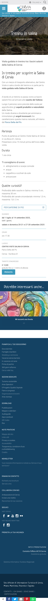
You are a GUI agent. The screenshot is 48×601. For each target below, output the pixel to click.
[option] (24, 308)
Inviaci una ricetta (9, 498)
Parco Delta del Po (13, 122)
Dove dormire (7, 349)
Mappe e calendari (9, 411)
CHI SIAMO (17, 591)
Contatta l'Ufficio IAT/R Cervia (34, 551)
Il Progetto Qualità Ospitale (12, 388)
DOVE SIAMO (28, 591)
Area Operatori (7, 384)
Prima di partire (8, 364)
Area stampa (7, 397)
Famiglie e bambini (9, 352)
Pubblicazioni (7, 408)
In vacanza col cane (9, 361)
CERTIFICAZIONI (10, 594)
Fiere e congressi (8, 391)
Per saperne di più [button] (14, 207)
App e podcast (7, 417)
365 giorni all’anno (9, 367)
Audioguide (6, 414)
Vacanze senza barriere (11, 358)
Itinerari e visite (24, 39)
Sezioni (5, 2)
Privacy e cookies (8, 440)
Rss (3, 423)
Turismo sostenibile (9, 381)
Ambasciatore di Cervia (11, 495)
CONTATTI (8, 591)
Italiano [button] (36, 2)
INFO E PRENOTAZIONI (37, 547)
